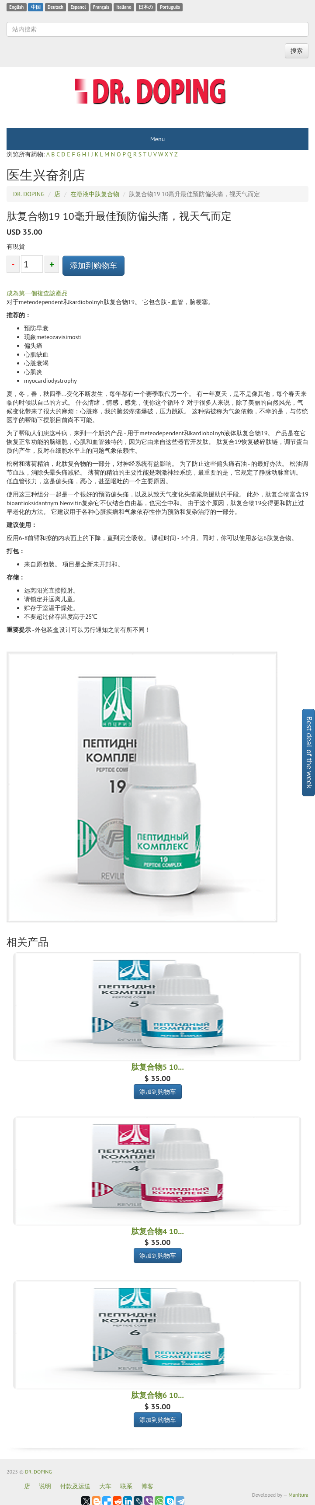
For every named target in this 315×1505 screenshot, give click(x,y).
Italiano (123, 7)
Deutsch (55, 7)
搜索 (297, 51)
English (16, 7)
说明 (45, 1486)
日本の (145, 7)
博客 (147, 1486)
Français (101, 7)
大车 (105, 1486)
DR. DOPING (38, 1471)
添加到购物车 (93, 265)
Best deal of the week (310, 752)
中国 (36, 7)
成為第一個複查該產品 (37, 293)
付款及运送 (75, 1486)
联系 (126, 1486)
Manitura (298, 1494)
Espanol (78, 7)
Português (170, 7)
